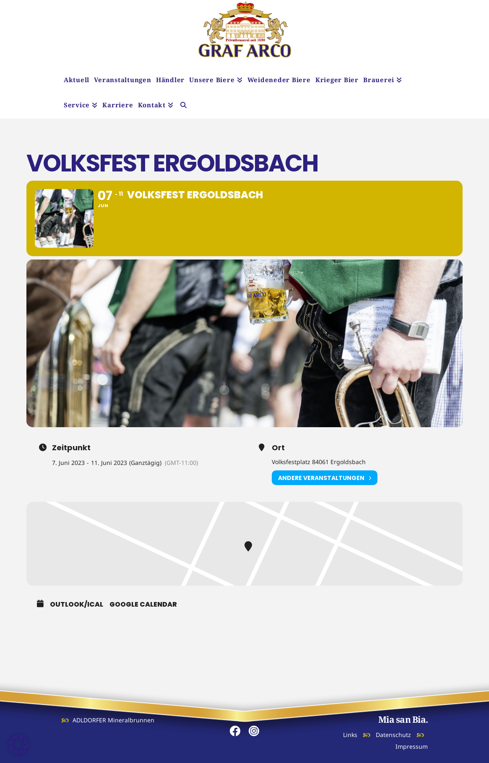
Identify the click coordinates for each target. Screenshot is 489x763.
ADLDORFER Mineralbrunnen (113, 720)
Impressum (411, 746)
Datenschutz (393, 735)
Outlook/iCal (76, 604)
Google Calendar (143, 604)
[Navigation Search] (183, 106)
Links (350, 735)
